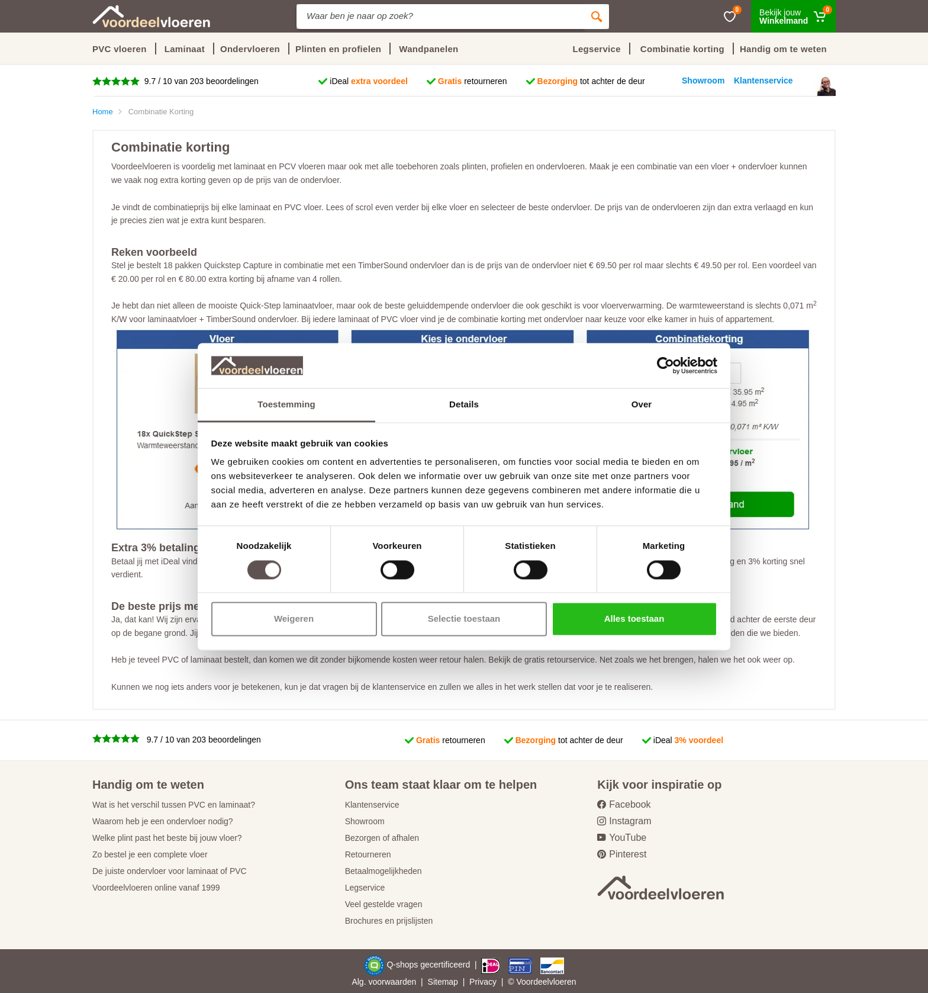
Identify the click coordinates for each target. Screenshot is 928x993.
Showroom (365, 821)
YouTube (621, 838)
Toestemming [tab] (286, 405)
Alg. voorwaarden (384, 981)
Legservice (365, 887)
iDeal (369, 81)
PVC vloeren (119, 49)
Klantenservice (372, 804)
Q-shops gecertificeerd (429, 964)
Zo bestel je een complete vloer (150, 854)
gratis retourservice (559, 659)
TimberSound (383, 265)
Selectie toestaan (464, 619)
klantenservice (399, 687)
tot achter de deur (591, 81)
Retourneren (368, 854)
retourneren (472, 81)
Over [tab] (641, 405)
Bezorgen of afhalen (382, 838)
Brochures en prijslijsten (389, 920)
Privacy (483, 981)
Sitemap (443, 981)
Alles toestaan (634, 619)
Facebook (623, 804)
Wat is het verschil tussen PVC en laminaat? (173, 804)
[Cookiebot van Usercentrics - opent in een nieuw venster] (665, 365)
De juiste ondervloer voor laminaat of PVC (169, 871)
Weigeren (294, 619)
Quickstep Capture (238, 265)
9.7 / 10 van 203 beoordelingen (200, 81)
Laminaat (185, 49)
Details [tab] (464, 405)
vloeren (562, 981)
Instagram (624, 821)
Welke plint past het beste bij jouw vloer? (167, 838)
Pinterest (621, 854)
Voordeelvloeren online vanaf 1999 (156, 887)
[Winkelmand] (793, 16)
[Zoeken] (596, 16)
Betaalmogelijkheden (383, 871)
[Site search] (440, 16)
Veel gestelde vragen (384, 904)
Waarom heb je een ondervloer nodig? (162, 821)
